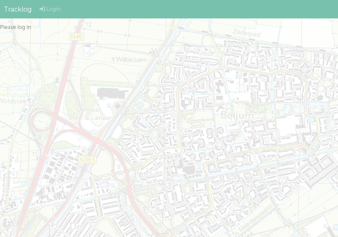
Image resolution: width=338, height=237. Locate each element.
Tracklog (18, 9)
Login (50, 9)
